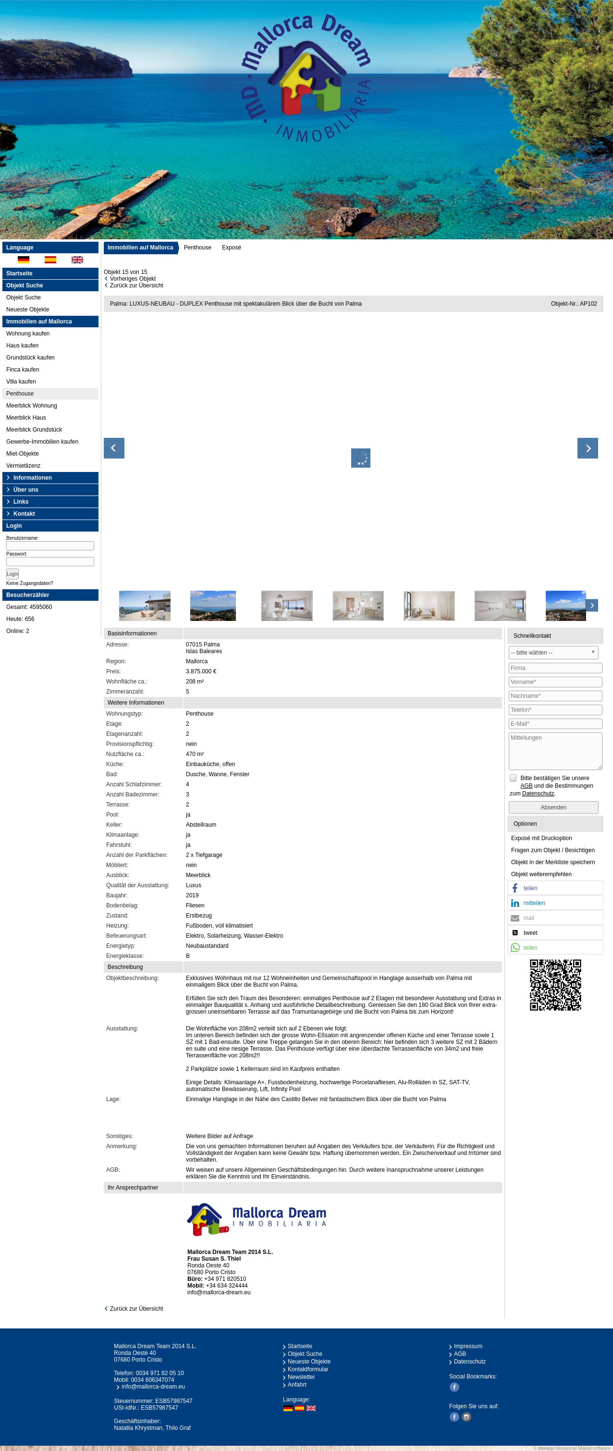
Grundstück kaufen (30, 357)
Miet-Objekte (22, 453)
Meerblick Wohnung (31, 405)
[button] (555, 888)
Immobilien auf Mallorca (140, 247)
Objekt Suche (23, 297)
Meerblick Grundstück (34, 429)
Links (20, 501)
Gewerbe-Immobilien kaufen (42, 441)
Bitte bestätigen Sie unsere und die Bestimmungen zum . (551, 786)
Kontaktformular (308, 1369)
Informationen (32, 477)
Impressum (468, 1346)
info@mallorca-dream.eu (219, 1292)
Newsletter (301, 1377)
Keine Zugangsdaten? (29, 583)
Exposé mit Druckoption (541, 838)
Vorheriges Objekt (133, 278)
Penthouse (20, 393)
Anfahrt (297, 1384)
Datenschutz (470, 1361)
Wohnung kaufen (28, 333)
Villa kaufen (21, 381)
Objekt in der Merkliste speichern (553, 862)
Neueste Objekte (27, 309)
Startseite (19, 273)
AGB (460, 1354)
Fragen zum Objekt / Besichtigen (553, 850)
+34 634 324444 (227, 1285)
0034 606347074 (152, 1380)
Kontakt (24, 513)
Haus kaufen (22, 345)
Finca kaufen (22, 369)
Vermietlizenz (23, 465)
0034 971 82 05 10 (160, 1373)
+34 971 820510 (225, 1279)
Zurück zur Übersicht (136, 285)
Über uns (25, 489)
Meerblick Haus (26, 417)
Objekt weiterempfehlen (541, 874)
